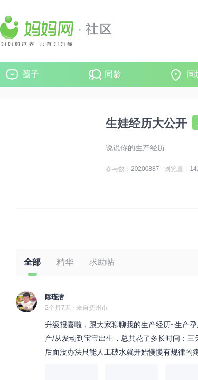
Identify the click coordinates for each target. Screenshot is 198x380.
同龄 (113, 74)
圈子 (30, 74)
